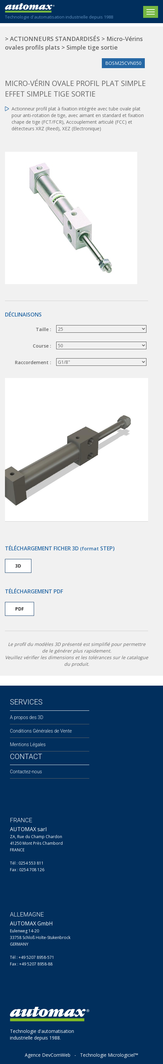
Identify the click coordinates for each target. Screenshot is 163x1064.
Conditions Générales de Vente (41, 731)
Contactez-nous (26, 771)
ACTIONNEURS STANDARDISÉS (55, 39)
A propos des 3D (26, 717)
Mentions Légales (28, 744)
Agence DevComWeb (47, 1055)
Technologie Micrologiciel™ (109, 1055)
